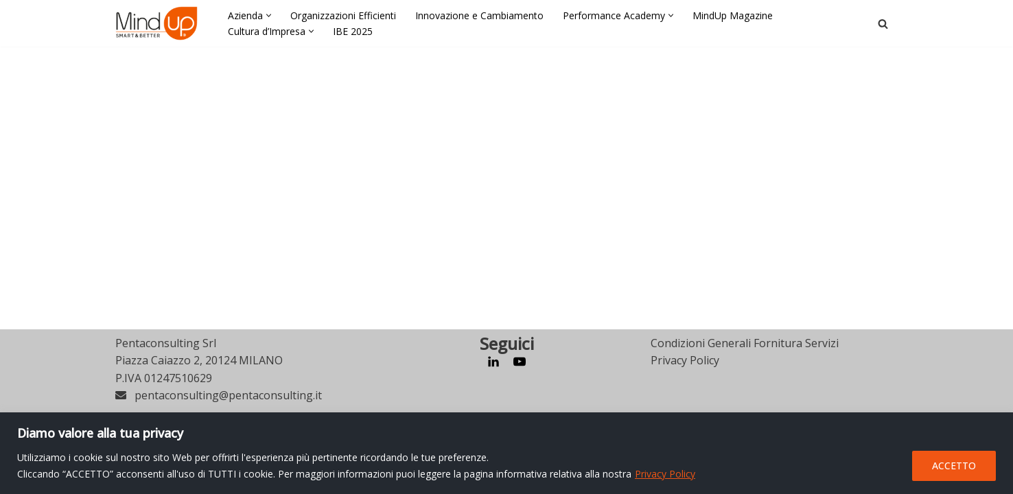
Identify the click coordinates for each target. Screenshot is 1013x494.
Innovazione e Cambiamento (479, 15)
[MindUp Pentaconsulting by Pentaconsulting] (156, 23)
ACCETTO (954, 465)
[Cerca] (883, 24)
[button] (268, 15)
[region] (506, 453)
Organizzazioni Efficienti (343, 15)
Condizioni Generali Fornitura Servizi (745, 394)
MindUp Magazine (732, 15)
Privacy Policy (665, 473)
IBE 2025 (353, 31)
